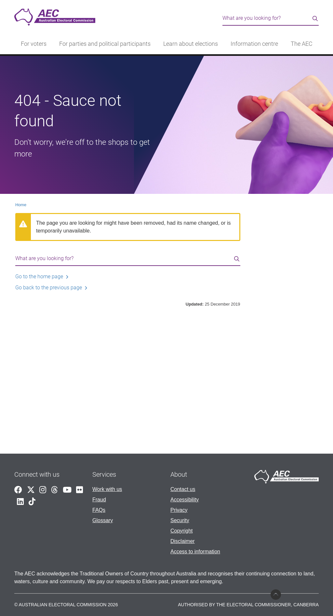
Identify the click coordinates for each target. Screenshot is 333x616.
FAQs (98, 510)
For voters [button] (34, 44)
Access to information (195, 551)
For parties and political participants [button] (105, 44)
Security (179, 520)
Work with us (107, 489)
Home (20, 204)
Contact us (182, 489)
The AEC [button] (302, 44)
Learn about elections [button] (190, 44)
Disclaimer (182, 541)
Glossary (102, 520)
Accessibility (184, 499)
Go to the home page (39, 276)
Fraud (99, 499)
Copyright (181, 531)
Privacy (178, 510)
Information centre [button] (254, 44)
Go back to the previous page (48, 287)
